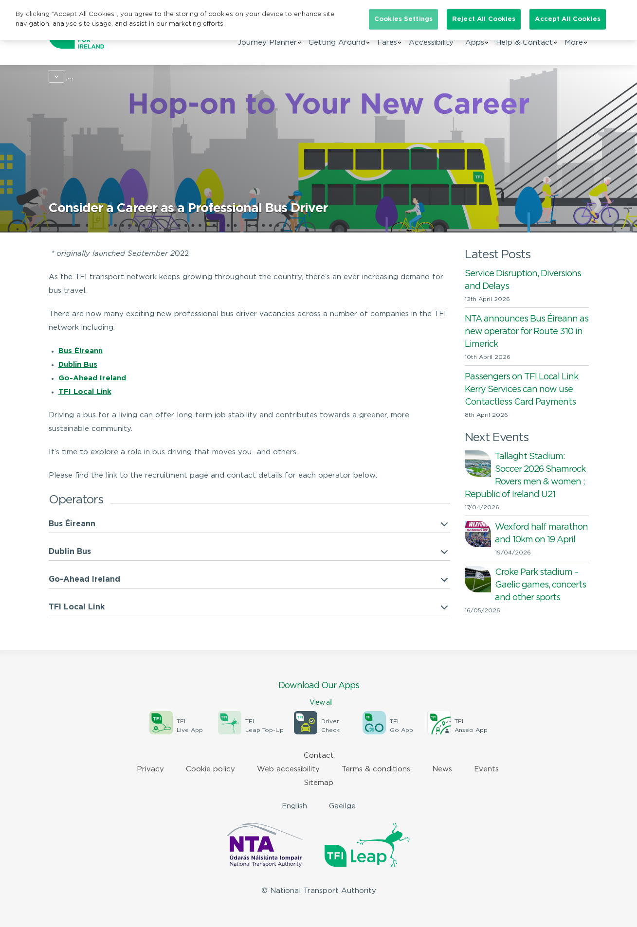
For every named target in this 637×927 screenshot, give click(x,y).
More (573, 48)
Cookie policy (210, 769)
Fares (387, 48)
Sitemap (318, 783)
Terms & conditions (376, 769)
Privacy (150, 769)
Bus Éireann (72, 524)
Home (59, 76)
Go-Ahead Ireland (92, 378)
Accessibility (431, 48)
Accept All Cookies (567, 19)
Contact (319, 755)
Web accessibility (288, 769)
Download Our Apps (319, 694)
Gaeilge (342, 806)
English (294, 806)
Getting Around (337, 48)
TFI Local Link (84, 392)
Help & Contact (524, 48)
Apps (474, 48)
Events (486, 769)
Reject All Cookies (483, 19)
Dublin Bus (77, 364)
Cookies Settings (403, 19)
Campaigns (101, 76)
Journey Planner (267, 48)
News (442, 769)
